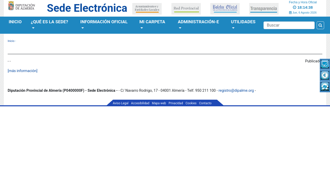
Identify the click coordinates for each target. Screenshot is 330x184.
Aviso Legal (120, 103)
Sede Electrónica (87, 8)
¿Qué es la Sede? (49, 21)
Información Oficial (104, 21)
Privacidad (176, 103)
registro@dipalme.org (236, 90)
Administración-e (198, 21)
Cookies (190, 103)
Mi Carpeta (152, 21)
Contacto (205, 103)
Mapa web (159, 103)
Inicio (15, 21)
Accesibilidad (140, 103)
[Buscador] (289, 25)
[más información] (22, 71)
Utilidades (243, 21)
